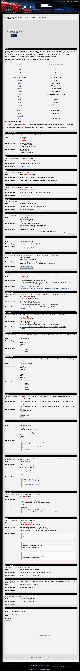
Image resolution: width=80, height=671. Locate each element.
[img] (19, 96)
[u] (22, 64)
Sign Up (14, 35)
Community (50, 11)
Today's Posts (64, 11)
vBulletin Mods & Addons (44, 666)
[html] (20, 105)
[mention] (20, 116)
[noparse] (20, 110)
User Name (38, 5)
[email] (20, 83)
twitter (70, 1)
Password (38, 6)
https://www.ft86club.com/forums (30, 286)
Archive (49, 661)
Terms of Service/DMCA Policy (69, 661)
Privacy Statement (56, 661)
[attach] (20, 113)
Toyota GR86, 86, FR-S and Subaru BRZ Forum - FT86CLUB (33, 661)
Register (37, 11)
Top (78, 661)
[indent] (20, 80)
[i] (20, 64)
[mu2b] (20, 118)
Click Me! (22, 308)
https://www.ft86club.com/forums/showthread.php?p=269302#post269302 (43, 327)
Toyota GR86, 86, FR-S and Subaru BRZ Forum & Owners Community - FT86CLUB (25, 17)
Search (71, 11)
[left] (14, 77)
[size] (20, 69)
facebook (76, 1)
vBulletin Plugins (36, 669)
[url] (20, 86)
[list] (20, 94)
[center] (24, 77)
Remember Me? (52, 5)
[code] (20, 99)
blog (68, 1)
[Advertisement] (50, 33)
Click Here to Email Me (26, 268)
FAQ (45, 17)
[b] (18, 64)
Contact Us (15, 661)
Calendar (57, 11)
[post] (20, 91)
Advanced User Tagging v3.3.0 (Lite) (30, 666)
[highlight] (20, 75)
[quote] (20, 107)
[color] (20, 67)
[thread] (19, 88)
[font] (20, 72)
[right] (19, 77)
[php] (20, 102)
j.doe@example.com (26, 266)
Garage (43, 11)
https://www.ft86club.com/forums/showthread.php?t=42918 (38, 307)
